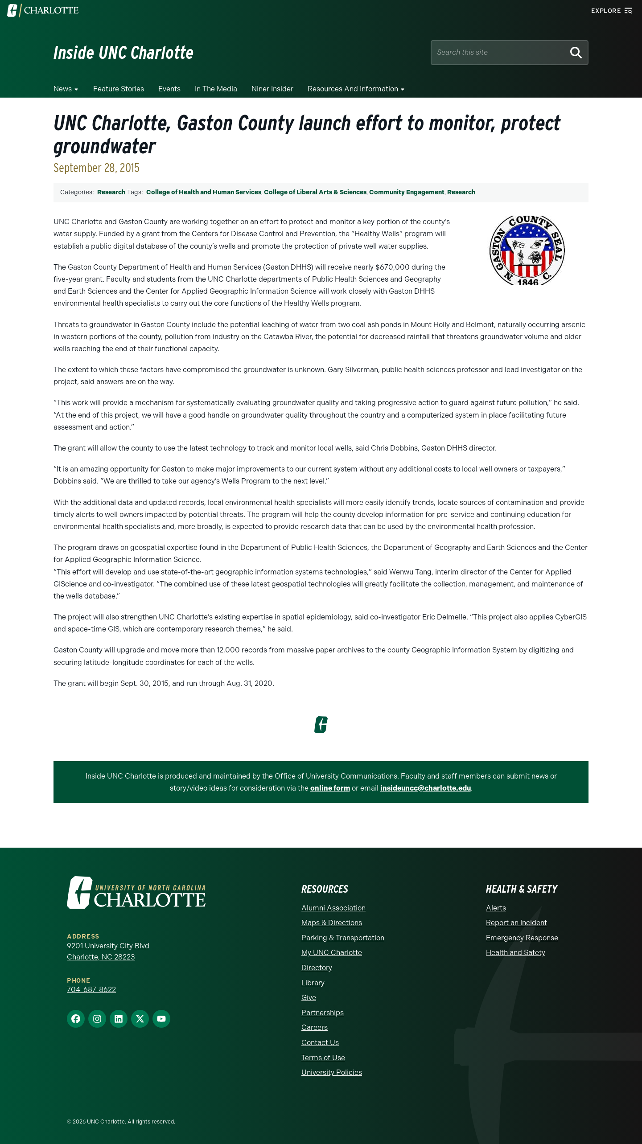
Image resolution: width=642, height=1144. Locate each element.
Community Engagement (406, 192)
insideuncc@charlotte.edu (425, 788)
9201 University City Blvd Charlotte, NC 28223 (108, 952)
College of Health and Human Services (203, 192)
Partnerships (322, 1013)
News (63, 89)
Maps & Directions (331, 922)
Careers (314, 1027)
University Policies (331, 1072)
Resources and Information (353, 89)
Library (313, 983)
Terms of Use (323, 1058)
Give (308, 997)
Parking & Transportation (342, 938)
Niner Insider (272, 89)
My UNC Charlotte (331, 952)
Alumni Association (333, 908)
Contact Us (320, 1042)
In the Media (216, 89)
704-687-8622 (91, 989)
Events (169, 89)
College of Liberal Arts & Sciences (315, 192)
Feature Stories (118, 89)
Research (111, 192)
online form (330, 788)
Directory (316, 968)
